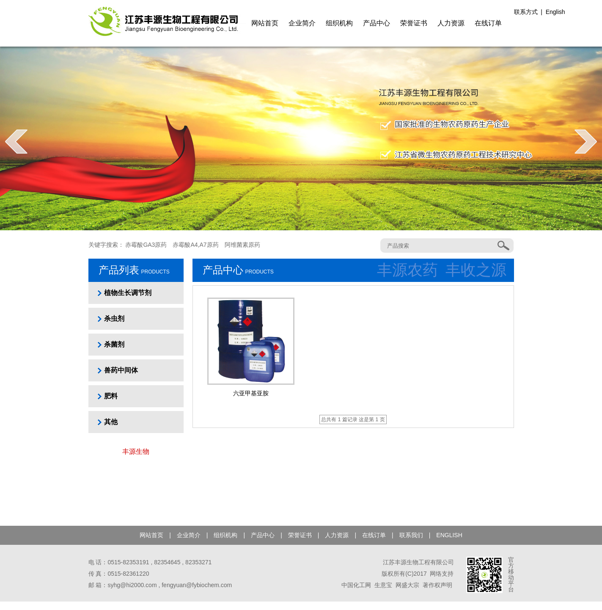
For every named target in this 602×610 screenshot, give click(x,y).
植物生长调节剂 (127, 292)
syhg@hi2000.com (132, 585)
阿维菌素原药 (242, 244)
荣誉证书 (413, 23)
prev (16, 141)
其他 (111, 421)
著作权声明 (437, 585)
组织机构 (339, 23)
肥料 (111, 396)
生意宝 (383, 585)
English (555, 11)
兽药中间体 (121, 370)
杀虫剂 (114, 318)
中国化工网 (356, 585)
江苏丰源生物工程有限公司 (418, 562)
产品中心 (376, 23)
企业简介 (302, 23)
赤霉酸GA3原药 (146, 244)
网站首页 (264, 23)
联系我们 (411, 535)
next (586, 141)
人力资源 (451, 23)
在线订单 (488, 23)
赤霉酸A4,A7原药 (195, 244)
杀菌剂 (114, 344)
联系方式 (526, 11)
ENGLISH (449, 535)
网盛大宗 (407, 585)
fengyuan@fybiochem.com (197, 585)
